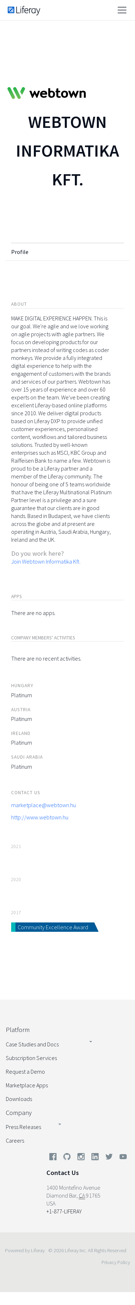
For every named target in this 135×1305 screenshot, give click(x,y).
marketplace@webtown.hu (43, 805)
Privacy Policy (116, 1262)
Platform (18, 1030)
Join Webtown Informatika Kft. (46, 561)
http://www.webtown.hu (39, 817)
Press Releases (23, 1126)
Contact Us (62, 1173)
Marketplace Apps (27, 1085)
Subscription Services (31, 1057)
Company (19, 1113)
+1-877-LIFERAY (64, 1211)
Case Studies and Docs (32, 1044)
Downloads (19, 1098)
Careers (15, 1140)
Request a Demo (25, 1071)
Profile (19, 251)
